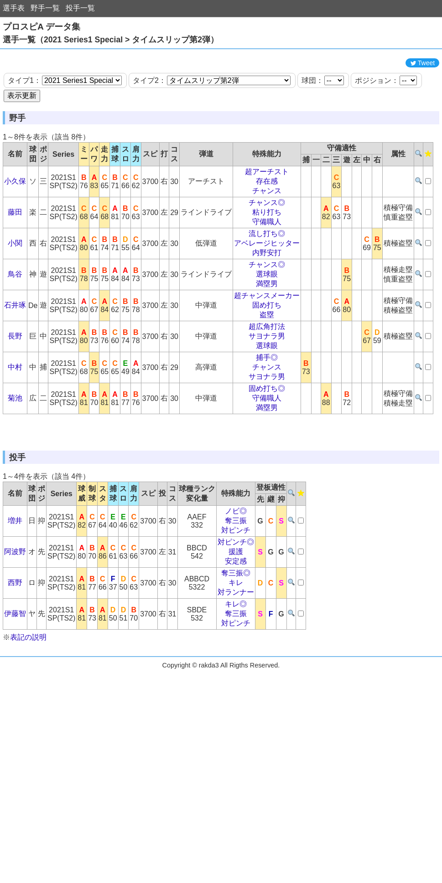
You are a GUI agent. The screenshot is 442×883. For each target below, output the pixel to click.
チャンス (266, 232)
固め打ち (266, 346)
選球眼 (267, 315)
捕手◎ (267, 398)
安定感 (236, 643)
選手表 (14, 8)
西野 (15, 664)
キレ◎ (236, 686)
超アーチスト (267, 212)
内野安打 (266, 294)
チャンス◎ (267, 243)
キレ (236, 664)
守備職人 (266, 263)
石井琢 (15, 346)
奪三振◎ (235, 655)
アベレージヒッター (267, 284)
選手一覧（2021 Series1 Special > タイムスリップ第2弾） (110, 39)
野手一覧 (45, 8)
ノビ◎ (236, 593)
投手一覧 (80, 8)
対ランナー (236, 674)
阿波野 (15, 633)
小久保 (15, 222)
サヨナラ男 (267, 377)
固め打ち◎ (267, 429)
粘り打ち (266, 253)
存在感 (267, 222)
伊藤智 (15, 695)
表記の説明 (28, 719)
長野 (15, 377)
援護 (236, 633)
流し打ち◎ (267, 274)
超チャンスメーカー (267, 336)
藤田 (15, 253)
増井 (15, 602)
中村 (15, 408)
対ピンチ (235, 612)
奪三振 (236, 602)
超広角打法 (267, 367)
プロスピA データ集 (41, 26)
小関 (15, 284)
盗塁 (267, 355)
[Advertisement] (221, 74)
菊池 (15, 439)
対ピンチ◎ (236, 624)
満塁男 (267, 325)
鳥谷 (15, 315)
